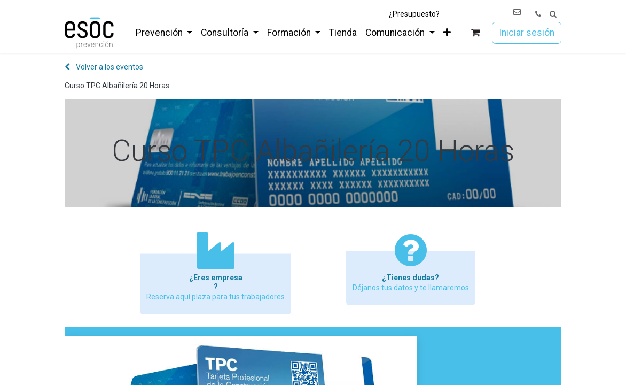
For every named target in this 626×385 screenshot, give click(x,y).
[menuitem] (164, 32)
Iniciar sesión (526, 32)
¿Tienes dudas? (410, 277)
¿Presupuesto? (414, 14)
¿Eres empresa (215, 277)
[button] (553, 14)
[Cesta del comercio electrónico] (476, 33)
